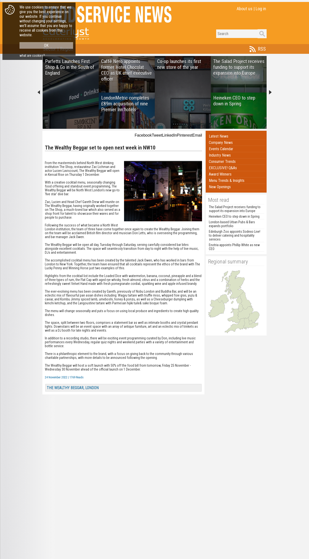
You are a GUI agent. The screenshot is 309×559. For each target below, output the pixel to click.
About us (244, 8)
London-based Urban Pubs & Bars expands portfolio (232, 224)
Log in (261, 8)
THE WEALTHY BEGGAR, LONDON (73, 387)
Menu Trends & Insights (226, 180)
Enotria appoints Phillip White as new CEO (234, 247)
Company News (221, 142)
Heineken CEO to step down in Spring (234, 216)
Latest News (218, 136)
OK (46, 45)
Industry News (220, 155)
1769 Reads (76, 377)
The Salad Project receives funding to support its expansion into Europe (235, 209)
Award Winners (220, 174)
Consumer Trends (222, 161)
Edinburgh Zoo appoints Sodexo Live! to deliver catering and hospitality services (234, 235)
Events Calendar (221, 149)
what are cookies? (32, 55)
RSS (262, 49)
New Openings (220, 187)
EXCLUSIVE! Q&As (223, 168)
